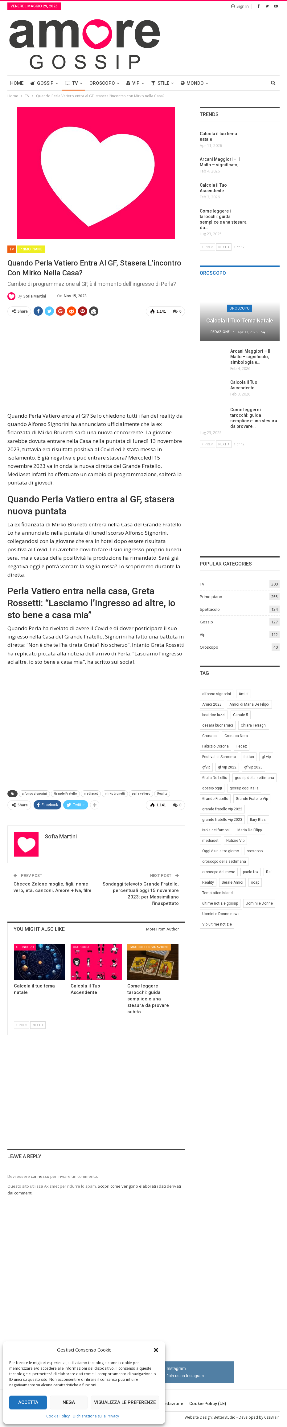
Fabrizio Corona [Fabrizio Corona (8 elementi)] (215, 746)
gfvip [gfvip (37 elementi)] (206, 767)
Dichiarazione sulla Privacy (96, 1416)
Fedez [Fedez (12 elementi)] (241, 746)
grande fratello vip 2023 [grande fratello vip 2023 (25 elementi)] (222, 819)
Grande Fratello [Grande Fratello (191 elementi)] (215, 799)
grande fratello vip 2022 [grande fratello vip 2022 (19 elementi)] (222, 809)
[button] (156, 1350)
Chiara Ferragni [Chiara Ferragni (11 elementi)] (254, 725)
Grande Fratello (65, 793)
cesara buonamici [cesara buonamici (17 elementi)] (217, 725)
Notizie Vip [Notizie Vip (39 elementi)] (235, 840)
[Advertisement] (96, 365)
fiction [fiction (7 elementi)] (249, 757)
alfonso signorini (34, 793)
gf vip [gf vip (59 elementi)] (266, 757)
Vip (133, 83)
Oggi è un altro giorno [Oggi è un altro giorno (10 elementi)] (220, 851)
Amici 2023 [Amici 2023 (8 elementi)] (212, 704)
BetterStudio (225, 1417)
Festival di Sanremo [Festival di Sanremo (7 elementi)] (219, 757)
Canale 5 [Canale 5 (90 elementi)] (240, 715)
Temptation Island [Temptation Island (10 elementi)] (217, 893)
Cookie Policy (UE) (207, 1403)
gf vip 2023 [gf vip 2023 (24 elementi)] (253, 767)
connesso (40, 1176)
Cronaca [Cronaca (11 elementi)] (209, 736)
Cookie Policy (58, 1416)
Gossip (42, 83)
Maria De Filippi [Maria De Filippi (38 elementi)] (250, 830)
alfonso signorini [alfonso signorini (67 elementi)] (216, 694)
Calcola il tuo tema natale (239, 320)
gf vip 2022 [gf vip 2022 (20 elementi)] (227, 767)
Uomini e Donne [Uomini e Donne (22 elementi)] (259, 903)
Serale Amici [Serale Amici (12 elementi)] (232, 882)
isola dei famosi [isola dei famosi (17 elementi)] (216, 830)
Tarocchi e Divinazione (149, 947)
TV (71, 83)
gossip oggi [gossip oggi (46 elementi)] (212, 788)
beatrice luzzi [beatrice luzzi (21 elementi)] (213, 715)
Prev (21, 1025)
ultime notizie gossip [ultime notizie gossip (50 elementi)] (220, 903)
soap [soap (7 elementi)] (255, 882)
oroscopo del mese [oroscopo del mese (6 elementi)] (218, 872)
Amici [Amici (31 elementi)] (243, 694)
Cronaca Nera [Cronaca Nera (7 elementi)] (236, 736)
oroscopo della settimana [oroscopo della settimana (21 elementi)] (224, 861)
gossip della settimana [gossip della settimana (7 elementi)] (254, 778)
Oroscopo (102, 83)
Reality (162, 793)
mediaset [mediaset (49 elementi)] (210, 840)
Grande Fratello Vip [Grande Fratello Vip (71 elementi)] (252, 799)
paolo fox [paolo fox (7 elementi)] (250, 872)
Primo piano (31, 249)
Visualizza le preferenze (125, 1402)
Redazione (169, 1403)
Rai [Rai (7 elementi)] (269, 872)
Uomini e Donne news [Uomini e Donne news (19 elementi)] (221, 914)
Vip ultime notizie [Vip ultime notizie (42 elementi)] (217, 924)
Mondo (192, 83)
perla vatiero (141, 793)
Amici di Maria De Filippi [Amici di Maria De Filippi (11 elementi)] (249, 704)
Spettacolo (210, 609)
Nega (69, 1402)
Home (16, 83)
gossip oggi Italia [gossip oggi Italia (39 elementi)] (244, 788)
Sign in (240, 6)
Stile (160, 83)
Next (37, 1025)
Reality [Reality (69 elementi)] (208, 882)
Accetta (28, 1402)
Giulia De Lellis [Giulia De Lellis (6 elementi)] (214, 778)
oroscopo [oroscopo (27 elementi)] (255, 851)
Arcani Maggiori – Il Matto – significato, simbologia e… (250, 357)
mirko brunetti (115, 793)
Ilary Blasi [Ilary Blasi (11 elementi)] (258, 819)
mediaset (91, 793)
